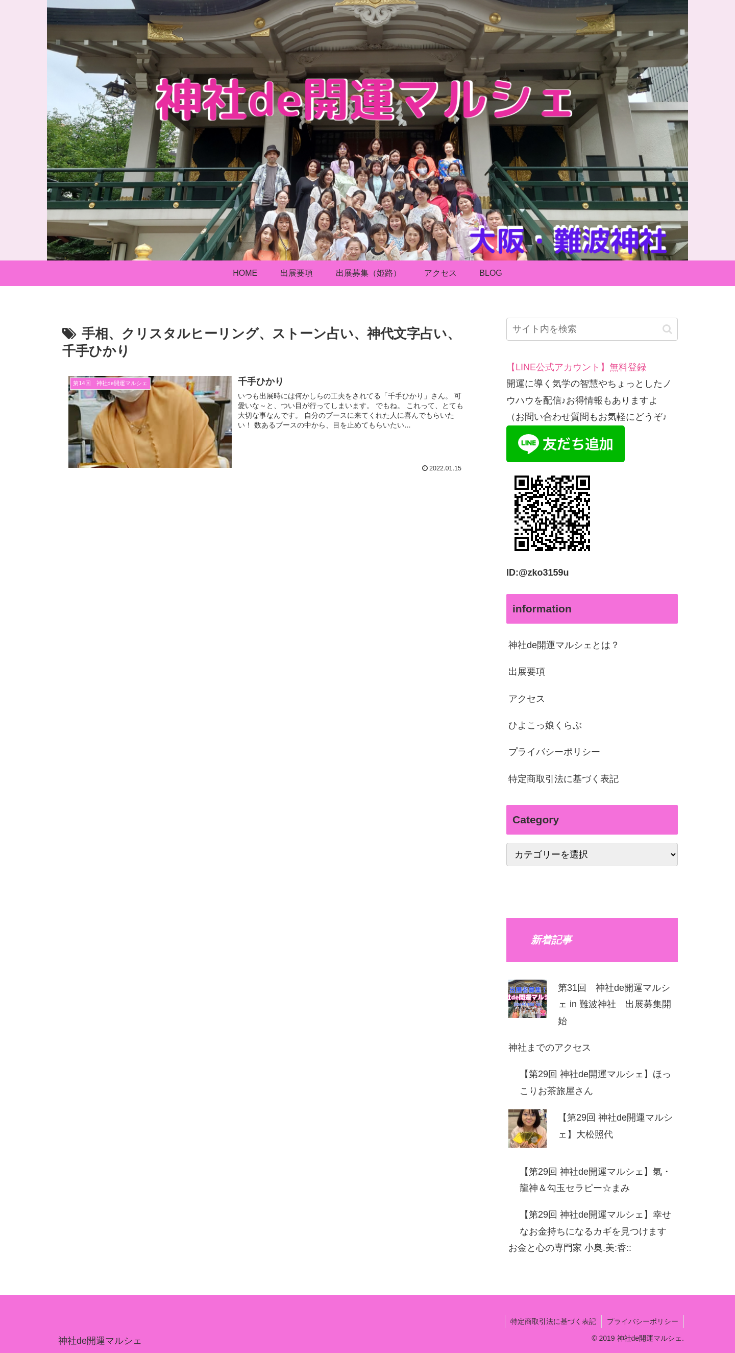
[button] (667, 329)
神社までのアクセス (549, 1047)
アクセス (526, 699)
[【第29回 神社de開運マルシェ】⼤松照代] (527, 1131)
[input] (592, 329)
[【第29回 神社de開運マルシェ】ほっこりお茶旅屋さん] (508, 1074)
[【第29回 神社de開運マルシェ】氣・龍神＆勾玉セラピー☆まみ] (508, 1171)
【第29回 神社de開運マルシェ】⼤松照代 (615, 1125)
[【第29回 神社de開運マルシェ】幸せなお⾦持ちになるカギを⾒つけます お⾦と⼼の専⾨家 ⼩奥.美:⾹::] (508, 1214)
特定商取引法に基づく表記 (563, 779)
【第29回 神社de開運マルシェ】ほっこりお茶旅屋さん (595, 1082)
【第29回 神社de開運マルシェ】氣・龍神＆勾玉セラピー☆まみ (595, 1180)
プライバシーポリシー (554, 752)
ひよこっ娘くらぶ (545, 725)
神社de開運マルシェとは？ (564, 645)
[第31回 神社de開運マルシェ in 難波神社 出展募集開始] (527, 1001)
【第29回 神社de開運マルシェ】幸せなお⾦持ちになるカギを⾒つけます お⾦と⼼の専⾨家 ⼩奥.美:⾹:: (589, 1231)
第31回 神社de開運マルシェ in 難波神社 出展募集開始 (614, 1004)
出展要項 (526, 672)
